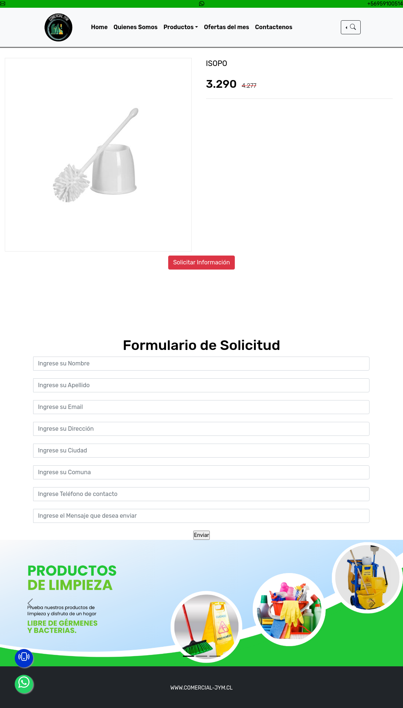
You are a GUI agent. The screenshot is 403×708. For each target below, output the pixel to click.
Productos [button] (178, 27)
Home (99, 27)
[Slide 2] (201, 656)
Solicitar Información (201, 262)
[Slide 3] (214, 656)
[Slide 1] (188, 656)
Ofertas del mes (226, 27)
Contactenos (273, 27)
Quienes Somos (136, 27)
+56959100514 (385, 4)
